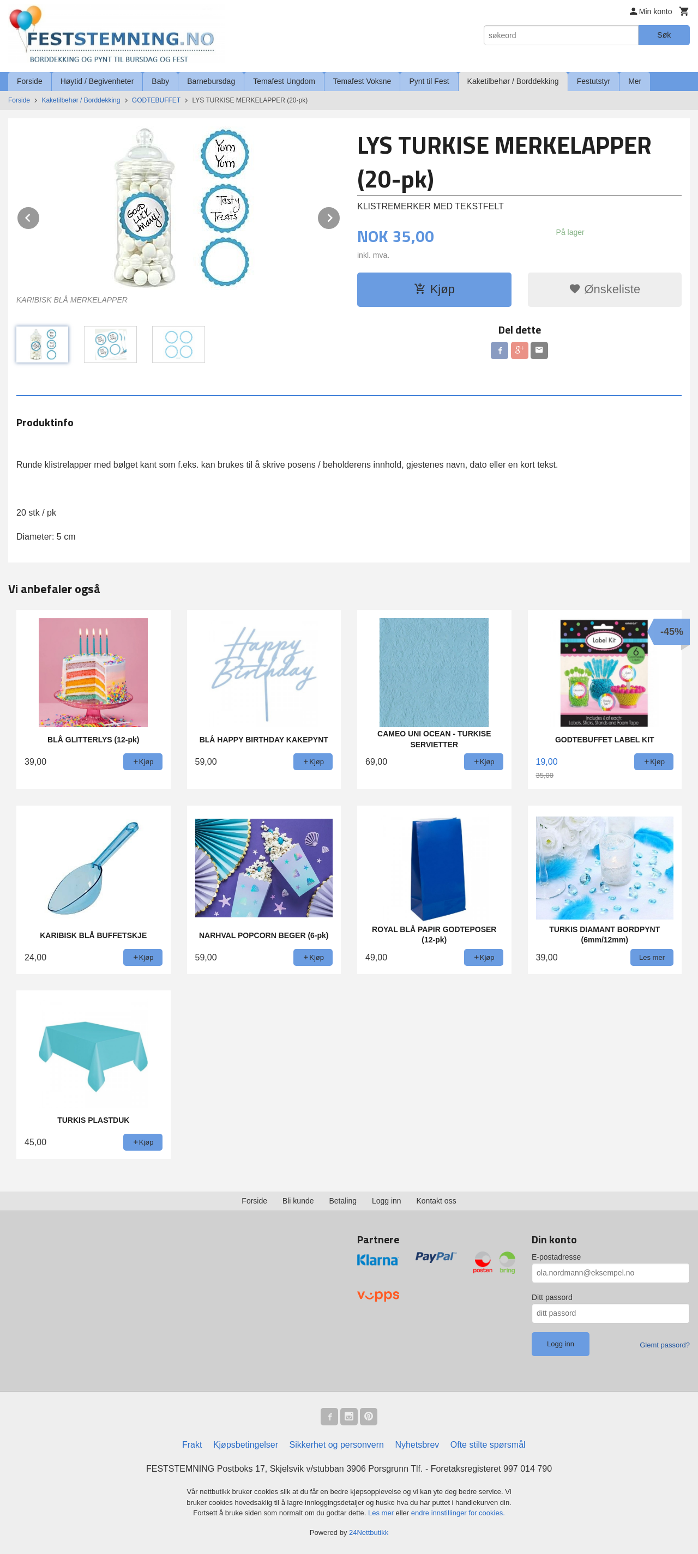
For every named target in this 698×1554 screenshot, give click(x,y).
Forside (30, 81)
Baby (160, 81)
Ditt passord (552, 1297)
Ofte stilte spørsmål (488, 1444)
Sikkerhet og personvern (337, 1444)
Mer (634, 81)
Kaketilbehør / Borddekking (513, 81)
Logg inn (386, 1200)
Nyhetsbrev (417, 1444)
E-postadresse (556, 1257)
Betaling (343, 1200)
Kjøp (434, 289)
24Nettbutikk (368, 1532)
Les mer (382, 1513)
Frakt (192, 1444)
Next (340, 216)
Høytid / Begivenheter (97, 81)
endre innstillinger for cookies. (458, 1513)
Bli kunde (298, 1200)
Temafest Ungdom (284, 81)
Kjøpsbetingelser (245, 1444)
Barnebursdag (211, 81)
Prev (39, 216)
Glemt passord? (665, 1345)
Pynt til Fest (429, 81)
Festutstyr (593, 81)
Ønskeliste (604, 289)
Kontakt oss (436, 1200)
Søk (664, 35)
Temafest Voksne (362, 81)
